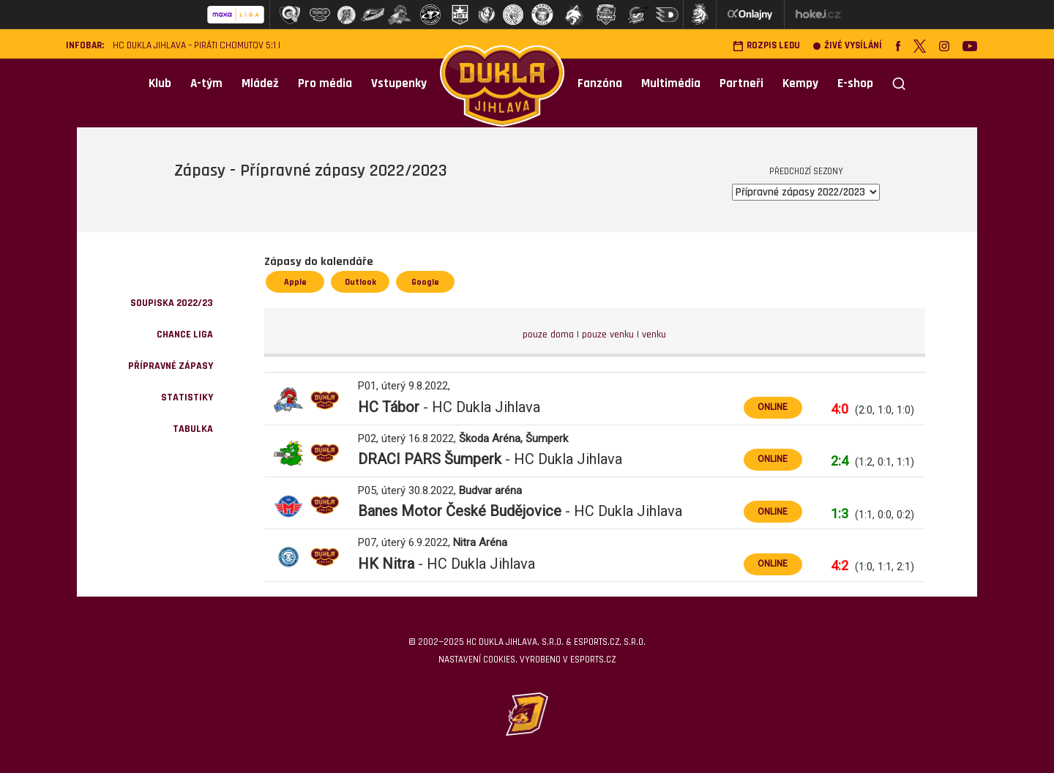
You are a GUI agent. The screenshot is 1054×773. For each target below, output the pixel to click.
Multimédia (670, 83)
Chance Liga (185, 334)
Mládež (260, 83)
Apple (295, 282)
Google (425, 282)
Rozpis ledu (766, 46)
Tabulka (193, 429)
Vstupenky (399, 83)
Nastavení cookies (476, 659)
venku (654, 334)
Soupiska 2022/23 (171, 303)
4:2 (839, 565)
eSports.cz (593, 659)
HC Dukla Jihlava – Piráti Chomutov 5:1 (194, 46)
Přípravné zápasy (170, 366)
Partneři (741, 83)
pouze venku (608, 334)
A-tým (206, 83)
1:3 (839, 513)
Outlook (360, 282)
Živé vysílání (847, 46)
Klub (160, 83)
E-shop (855, 83)
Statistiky (187, 397)
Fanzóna (600, 83)
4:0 (839, 409)
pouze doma (548, 334)
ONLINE (773, 407)
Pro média (325, 83)
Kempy (800, 83)
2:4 (839, 460)
